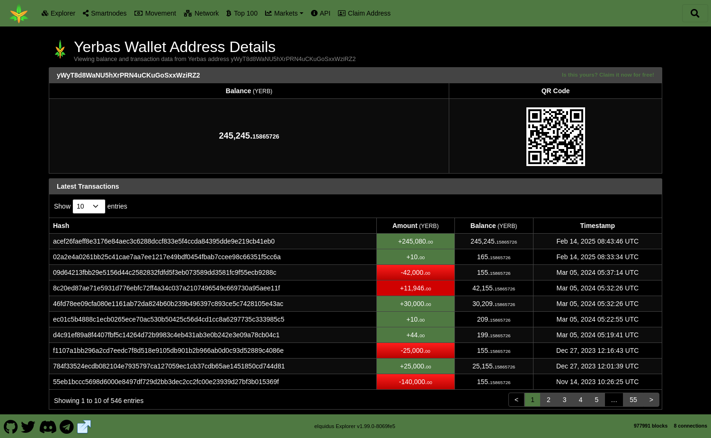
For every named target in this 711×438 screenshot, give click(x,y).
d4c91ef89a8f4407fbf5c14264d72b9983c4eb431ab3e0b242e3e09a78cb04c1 (166, 335)
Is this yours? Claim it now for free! (608, 74)
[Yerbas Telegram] (67, 426)
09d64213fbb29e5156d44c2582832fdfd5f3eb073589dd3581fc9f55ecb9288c (164, 272)
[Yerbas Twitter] (28, 426)
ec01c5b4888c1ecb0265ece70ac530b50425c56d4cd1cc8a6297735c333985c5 (168, 319)
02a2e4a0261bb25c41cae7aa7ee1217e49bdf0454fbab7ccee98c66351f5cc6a (167, 257)
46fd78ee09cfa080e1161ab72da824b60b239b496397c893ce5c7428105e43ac (168, 303)
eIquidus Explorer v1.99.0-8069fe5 (354, 426)
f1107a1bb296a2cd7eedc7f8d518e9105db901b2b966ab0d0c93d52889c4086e (168, 350)
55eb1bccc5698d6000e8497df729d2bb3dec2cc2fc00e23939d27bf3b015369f (166, 381)
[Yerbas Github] (10, 426)
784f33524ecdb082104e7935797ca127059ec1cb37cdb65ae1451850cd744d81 (169, 366)
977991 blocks (650, 426)
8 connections (690, 426)
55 (633, 399)
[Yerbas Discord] (47, 426)
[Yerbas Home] (19, 13)
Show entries (90, 206)
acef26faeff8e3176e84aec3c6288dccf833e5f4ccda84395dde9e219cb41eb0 (164, 241)
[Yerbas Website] (84, 426)
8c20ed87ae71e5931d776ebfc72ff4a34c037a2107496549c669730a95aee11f (166, 288)
